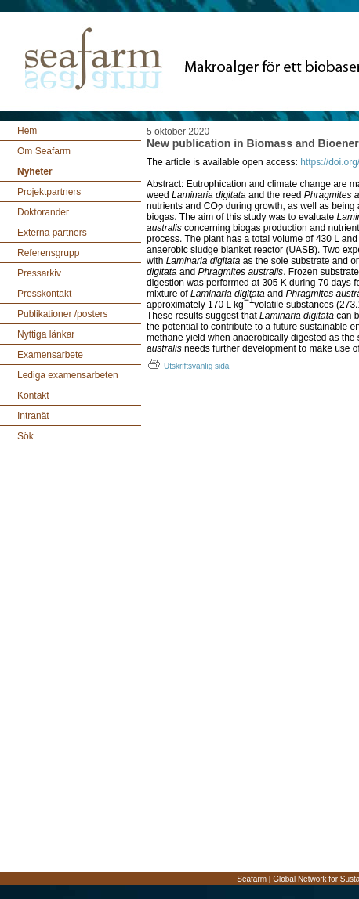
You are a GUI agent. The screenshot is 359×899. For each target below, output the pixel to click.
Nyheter (35, 171)
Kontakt (33, 395)
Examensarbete (50, 354)
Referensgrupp (48, 252)
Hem (27, 130)
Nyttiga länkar (45, 334)
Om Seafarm (44, 151)
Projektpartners (49, 191)
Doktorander (43, 212)
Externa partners (52, 232)
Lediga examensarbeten (67, 375)
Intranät (33, 415)
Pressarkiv (39, 273)
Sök (25, 436)
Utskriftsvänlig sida (188, 366)
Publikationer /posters (62, 314)
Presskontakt (44, 293)
